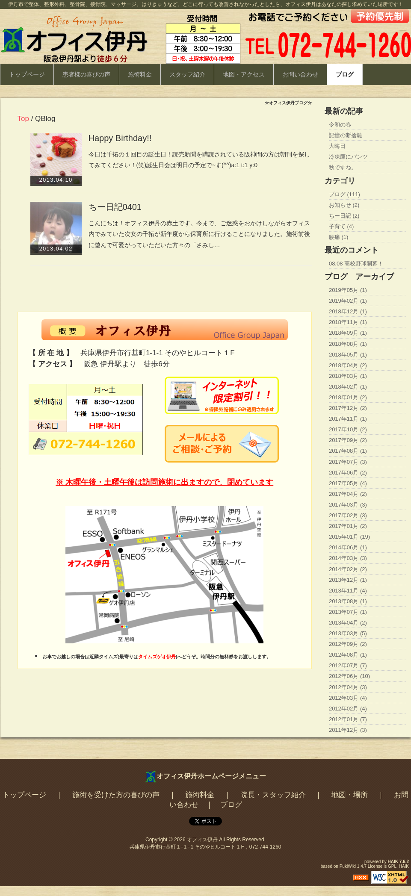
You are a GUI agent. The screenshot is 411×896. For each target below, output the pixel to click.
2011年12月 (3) (348, 730)
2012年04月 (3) (348, 687)
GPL (392, 866)
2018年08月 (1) (348, 344)
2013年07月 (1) (348, 612)
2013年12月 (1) (348, 580)
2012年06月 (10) (349, 676)
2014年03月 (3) (348, 558)
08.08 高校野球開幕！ (356, 263)
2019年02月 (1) (348, 301)
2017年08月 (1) (348, 451)
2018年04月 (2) (348, 365)
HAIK (393, 861)
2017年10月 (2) (348, 429)
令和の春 (340, 124)
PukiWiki (348, 866)
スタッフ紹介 (187, 74)
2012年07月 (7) (348, 665)
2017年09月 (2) (348, 440)
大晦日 (337, 146)
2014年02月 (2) (348, 569)
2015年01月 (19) (349, 536)
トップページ (27, 74)
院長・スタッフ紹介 (273, 795)
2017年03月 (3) (348, 504)
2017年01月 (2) (348, 526)
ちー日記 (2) (344, 215)
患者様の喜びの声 (86, 74)
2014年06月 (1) (348, 547)
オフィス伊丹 (202, 840)
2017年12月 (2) (348, 408)
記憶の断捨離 (345, 135)
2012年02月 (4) (348, 708)
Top (23, 119)
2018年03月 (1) (348, 376)
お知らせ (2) (344, 205)
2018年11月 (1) (348, 322)
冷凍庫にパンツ (348, 156)
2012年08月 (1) (348, 654)
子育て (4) (341, 226)
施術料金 (140, 74)
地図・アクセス (244, 74)
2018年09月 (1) (348, 333)
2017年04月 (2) (348, 494)
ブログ (345, 74)
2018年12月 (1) (348, 311)
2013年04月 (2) (348, 622)
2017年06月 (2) (348, 472)
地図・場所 (349, 795)
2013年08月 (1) (348, 601)
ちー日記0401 (115, 207)
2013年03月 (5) (348, 633)
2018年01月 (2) (348, 397)
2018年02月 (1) (348, 386)
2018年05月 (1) (348, 354)
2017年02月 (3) (348, 515)
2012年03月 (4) (348, 698)
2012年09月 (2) (348, 644)
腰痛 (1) (339, 237)
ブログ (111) (344, 194)
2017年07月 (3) (348, 462)
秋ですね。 (343, 167)
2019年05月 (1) (348, 290)
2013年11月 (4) (348, 590)
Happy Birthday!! (120, 138)
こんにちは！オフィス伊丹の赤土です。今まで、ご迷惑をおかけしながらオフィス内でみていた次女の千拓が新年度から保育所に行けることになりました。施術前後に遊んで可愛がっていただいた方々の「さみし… (199, 234)
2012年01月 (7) (348, 719)
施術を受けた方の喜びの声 (116, 795)
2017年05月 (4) (348, 483)
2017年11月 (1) (348, 419)
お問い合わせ (300, 74)
